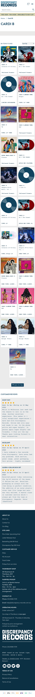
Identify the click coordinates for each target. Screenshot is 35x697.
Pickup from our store (9, 564)
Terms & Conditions (10, 658)
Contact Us (6, 523)
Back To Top (18, 385)
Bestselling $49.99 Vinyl (10, 541)
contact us (5, 626)
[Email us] (4, 666)
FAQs (4, 553)
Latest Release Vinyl (9, 538)
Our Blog (5, 526)
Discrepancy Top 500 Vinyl (11, 545)
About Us (5, 519)
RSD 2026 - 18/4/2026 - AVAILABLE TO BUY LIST (17, 14)
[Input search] (16, 9)
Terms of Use (6, 682)
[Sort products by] (28, 43)
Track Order (6, 560)
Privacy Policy (7, 674)
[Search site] (32, 9)
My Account (6, 557)
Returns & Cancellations (10, 678)
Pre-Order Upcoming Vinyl (11, 534)
